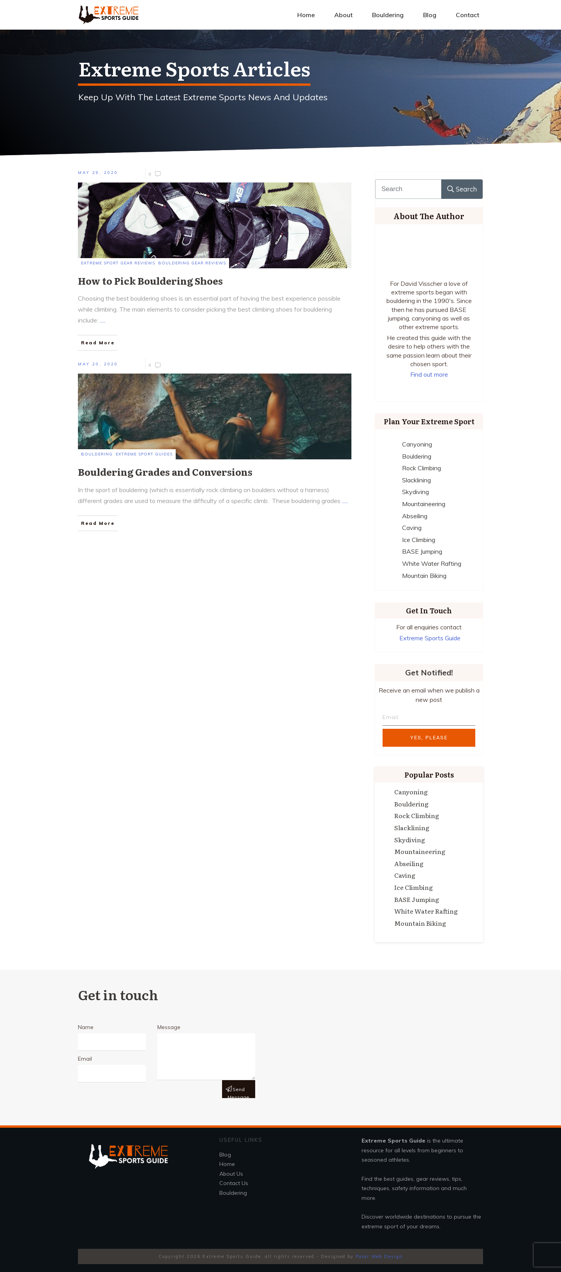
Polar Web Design (379, 1256)
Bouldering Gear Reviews (192, 263)
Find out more (429, 374)
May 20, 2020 (98, 364)
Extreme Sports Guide (429, 638)
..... (103, 320)
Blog (225, 1154)
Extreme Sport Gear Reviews (118, 263)
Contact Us (233, 1183)
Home (227, 1163)
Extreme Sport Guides (144, 454)
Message (168, 1027)
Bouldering (97, 454)
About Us (231, 1173)
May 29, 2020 (98, 172)
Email (85, 1058)
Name (86, 1027)
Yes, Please (429, 738)
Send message (238, 1092)
